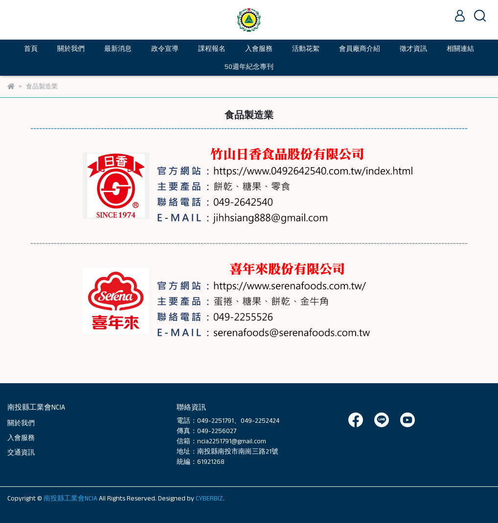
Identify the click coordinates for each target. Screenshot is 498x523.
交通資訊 (21, 452)
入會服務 (258, 48)
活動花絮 (305, 48)
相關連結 (460, 48)
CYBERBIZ (209, 498)
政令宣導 (165, 48)
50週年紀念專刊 (249, 66)
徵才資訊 (413, 48)
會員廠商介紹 (359, 48)
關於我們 (21, 423)
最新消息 (118, 48)
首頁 (31, 48)
